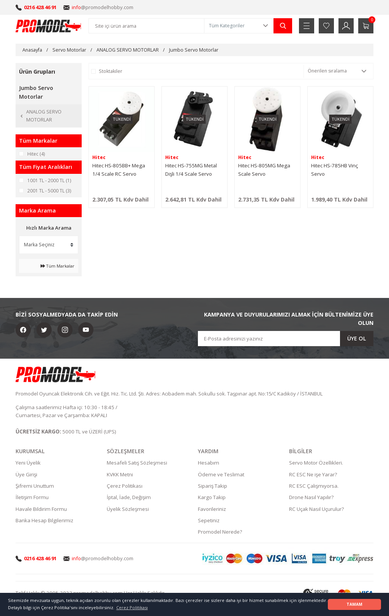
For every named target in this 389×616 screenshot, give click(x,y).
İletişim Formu (32, 497)
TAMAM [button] (354, 604)
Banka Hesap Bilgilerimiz (44, 520)
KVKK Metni (120, 474)
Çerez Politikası (124, 485)
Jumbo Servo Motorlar (193, 50)
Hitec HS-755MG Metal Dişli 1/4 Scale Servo (191, 169)
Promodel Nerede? (220, 531)
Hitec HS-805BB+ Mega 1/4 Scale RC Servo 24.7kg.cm (118, 170)
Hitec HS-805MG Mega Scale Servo (264, 169)
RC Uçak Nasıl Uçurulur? (316, 509)
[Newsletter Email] (285, 338)
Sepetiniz (209, 520)
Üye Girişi (26, 474)
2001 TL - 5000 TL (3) (49, 191)
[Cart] (365, 25)
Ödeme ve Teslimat (221, 474)
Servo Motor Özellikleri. (316, 463)
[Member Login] (346, 25)
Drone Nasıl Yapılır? (311, 497)
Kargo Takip (212, 497)
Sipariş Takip (212, 485)
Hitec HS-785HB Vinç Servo (334, 169)
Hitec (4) (36, 154)
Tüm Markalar (57, 266)
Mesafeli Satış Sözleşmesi (137, 463)
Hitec (99, 157)
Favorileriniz (212, 509)
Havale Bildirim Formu (41, 509)
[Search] (146, 25)
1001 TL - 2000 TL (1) (49, 181)
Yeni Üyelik (28, 463)
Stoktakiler (110, 71)
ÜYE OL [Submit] (356, 338)
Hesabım (208, 463)
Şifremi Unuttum (35, 485)
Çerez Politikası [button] (132, 607)
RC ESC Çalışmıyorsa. (313, 485)
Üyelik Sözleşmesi (128, 509)
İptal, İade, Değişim (129, 497)
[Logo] (49, 26)
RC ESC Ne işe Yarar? (313, 474)
